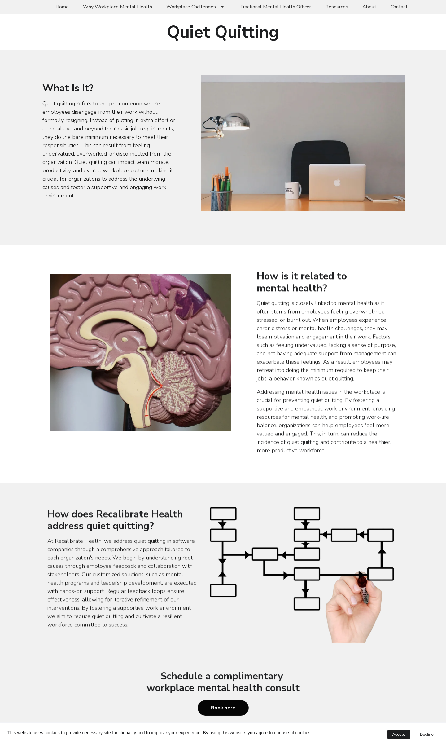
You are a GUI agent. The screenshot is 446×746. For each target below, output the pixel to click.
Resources (336, 6)
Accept (398, 734)
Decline (427, 734)
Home (62, 6)
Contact (399, 6)
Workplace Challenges (191, 6)
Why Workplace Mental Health (117, 6)
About (369, 6)
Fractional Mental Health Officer (275, 6)
